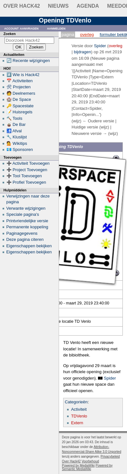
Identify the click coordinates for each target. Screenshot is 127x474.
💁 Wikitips (16, 143)
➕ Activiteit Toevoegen (28, 163)
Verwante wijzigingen (25, 208)
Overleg (87, 34)
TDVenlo (79, 416)
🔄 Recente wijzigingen (28, 60)
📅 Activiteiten (19, 80)
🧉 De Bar (16, 124)
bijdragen (82, 51)
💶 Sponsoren (19, 149)
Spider (110, 378)
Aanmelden (56, 28)
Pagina (68, 34)
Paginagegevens (22, 233)
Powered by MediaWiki (78, 465)
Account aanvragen (21, 28)
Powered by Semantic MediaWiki (87, 467)
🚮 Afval (14, 130)
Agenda (88, 6)
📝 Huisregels (19, 112)
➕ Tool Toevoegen (24, 175)
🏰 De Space (18, 99)
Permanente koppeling (27, 226)
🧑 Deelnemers (20, 93)
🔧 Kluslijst (16, 137)
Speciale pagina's (22, 214)
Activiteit (78, 409)
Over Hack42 (21, 6)
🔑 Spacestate (20, 105)
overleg (115, 45)
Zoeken (10, 34)
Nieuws (58, 6)
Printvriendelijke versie (27, 220)
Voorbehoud (90, 461)
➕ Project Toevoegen (26, 169)
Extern (77, 422)
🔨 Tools (14, 118)
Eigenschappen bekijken (29, 245)
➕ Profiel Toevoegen (26, 182)
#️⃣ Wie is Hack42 (23, 74)
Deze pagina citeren (25, 239)
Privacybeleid (110, 456)
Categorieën (76, 401)
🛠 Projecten (18, 86)
